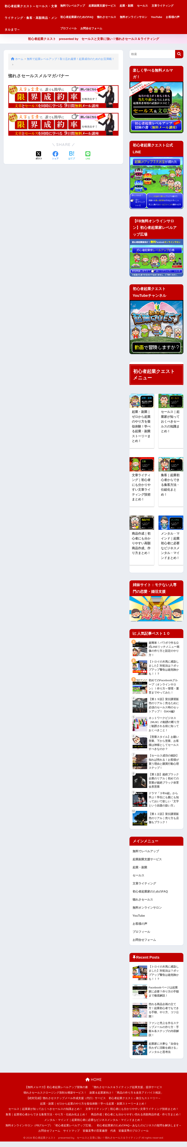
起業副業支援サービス (117, 5)
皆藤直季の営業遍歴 (95, 1136)
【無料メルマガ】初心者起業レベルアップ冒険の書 (56, 1092)
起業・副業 (141, 5)
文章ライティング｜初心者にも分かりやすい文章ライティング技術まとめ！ (132, 1114)
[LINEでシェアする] (87, 156)
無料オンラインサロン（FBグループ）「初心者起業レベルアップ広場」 (49, 1130)
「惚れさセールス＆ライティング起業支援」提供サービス (126, 1092)
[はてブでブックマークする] (71, 156)
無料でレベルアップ (87, 5)
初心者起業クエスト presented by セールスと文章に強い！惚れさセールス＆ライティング (93, 39)
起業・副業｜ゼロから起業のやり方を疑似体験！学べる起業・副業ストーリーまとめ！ (93, 1108)
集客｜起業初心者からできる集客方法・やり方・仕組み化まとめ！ (47, 1119)
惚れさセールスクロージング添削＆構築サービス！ (55, 1097)
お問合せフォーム (169, 28)
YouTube (111, 28)
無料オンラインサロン (88, 28)
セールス (157, 5)
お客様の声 (128, 28)
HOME (93, 1085)
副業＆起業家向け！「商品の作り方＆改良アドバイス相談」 (126, 1097)
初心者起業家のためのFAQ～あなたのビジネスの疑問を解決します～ (139, 1130)
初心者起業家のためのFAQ (116, 16)
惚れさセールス (146, 16)
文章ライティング (86, 16)
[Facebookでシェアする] (55, 156)
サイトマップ (71, 1136)
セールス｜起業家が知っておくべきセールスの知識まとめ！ (45, 1114)
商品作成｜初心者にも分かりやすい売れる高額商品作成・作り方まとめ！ (136, 1119)
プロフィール (146, 28)
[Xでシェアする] (39, 156)
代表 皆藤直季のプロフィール (129, 1136)
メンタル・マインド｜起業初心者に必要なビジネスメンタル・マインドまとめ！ (93, 1125)
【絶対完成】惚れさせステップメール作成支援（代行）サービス (66, 1103)
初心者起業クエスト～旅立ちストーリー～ (135, 1103)
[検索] (179, 54)
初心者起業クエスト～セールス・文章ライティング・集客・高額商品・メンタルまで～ (38, 17)
